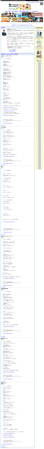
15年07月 (39, 161)
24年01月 (39, 85)
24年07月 (39, 79)
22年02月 (39, 106)
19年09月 (39, 123)
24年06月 (39, 80)
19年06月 (39, 126)
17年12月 (39, 142)
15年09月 (39, 159)
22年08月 (39, 101)
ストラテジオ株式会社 (12, 49)
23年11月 (39, 87)
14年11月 (39, 168)
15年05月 (39, 163)
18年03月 (39, 139)
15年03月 (39, 165)
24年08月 (39, 78)
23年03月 (39, 94)
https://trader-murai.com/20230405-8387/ (8, 326)
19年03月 (39, 129)
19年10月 (39, 122)
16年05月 (39, 154)
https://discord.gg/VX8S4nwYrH (7, 163)
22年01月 (39, 107)
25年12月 (39, 63)
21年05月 (39, 115)
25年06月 (39, 69)
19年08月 (39, 124)
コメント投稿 (3, 125)
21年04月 (39, 116)
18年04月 (39, 138)
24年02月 (39, 84)
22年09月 (39, 100)
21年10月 (39, 110)
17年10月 (39, 144)
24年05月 (39, 81)
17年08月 (39, 146)
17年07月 (39, 147)
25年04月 (39, 71)
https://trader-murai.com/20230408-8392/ (8, 278)
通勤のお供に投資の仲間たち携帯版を (34, 2)
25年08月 (39, 67)
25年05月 (39, 70)
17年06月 (39, 148)
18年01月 (39, 141)
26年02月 (39, 61)
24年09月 (39, 77)
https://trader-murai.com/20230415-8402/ (8, 156)
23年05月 (39, 92)
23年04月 (39, 93)
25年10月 (39, 65)
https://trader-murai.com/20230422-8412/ (8, 107)
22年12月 (39, 97)
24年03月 (39, 83)
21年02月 (39, 118)
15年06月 (39, 162)
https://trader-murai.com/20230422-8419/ (8, 110)
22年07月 (39, 102)
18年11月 (39, 132)
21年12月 (39, 108)
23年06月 (39, 91)
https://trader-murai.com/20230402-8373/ (8, 433)
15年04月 (39, 164)
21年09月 (39, 111)
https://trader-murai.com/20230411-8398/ (8, 221)
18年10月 (39, 133)
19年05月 (39, 127)
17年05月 (39, 149)
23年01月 (39, 96)
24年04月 (39, 82)
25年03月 (39, 72)
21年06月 (39, 114)
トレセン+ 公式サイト (12, 50)
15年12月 (39, 156)
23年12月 (39, 86)
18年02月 (39, 140)
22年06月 (39, 103)
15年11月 (39, 157)
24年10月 (39, 76)
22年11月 (39, 98)
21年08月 (39, 112)
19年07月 (39, 125)
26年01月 (39, 62)
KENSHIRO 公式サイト (12, 51)
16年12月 (39, 153)
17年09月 (39, 145)
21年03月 (39, 117)
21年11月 (39, 109)
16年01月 (39, 155)
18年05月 (39, 137)
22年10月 (39, 99)
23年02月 (39, 95)
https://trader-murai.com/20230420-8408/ (8, 115)
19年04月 (39, 128)
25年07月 (39, 68)
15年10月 (39, 158)
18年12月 (39, 131)
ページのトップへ (4, 447)
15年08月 (39, 160)
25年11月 (39, 64)
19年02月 (39, 130)
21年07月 (39, 113)
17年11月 (39, 143)
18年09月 (39, 134)
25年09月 (39, 66)
